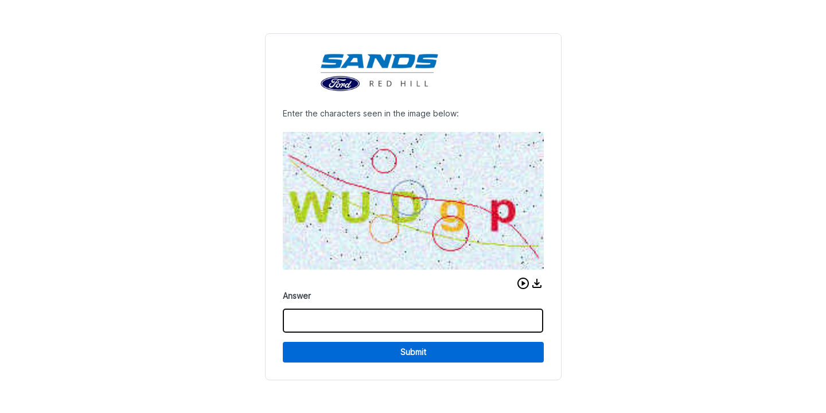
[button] (523, 283)
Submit (413, 352)
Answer (297, 296)
